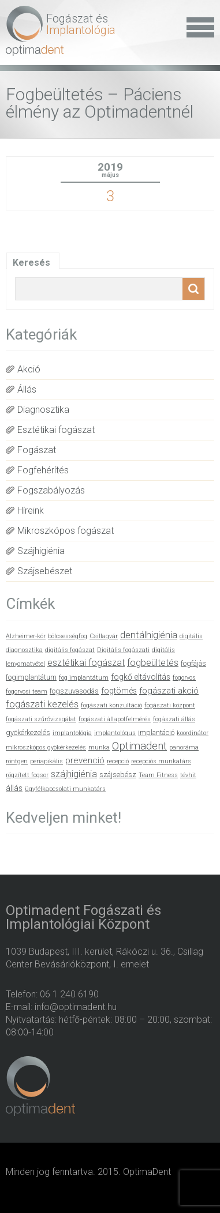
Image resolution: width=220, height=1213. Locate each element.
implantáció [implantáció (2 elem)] (156, 732)
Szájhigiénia (41, 550)
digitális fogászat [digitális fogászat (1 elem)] (70, 650)
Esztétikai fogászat (56, 429)
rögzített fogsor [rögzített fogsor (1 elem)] (27, 775)
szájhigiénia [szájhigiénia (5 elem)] (74, 774)
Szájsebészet (44, 571)
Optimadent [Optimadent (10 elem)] (139, 746)
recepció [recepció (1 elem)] (118, 761)
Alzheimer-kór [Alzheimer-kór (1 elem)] (26, 636)
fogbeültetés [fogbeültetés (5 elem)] (152, 662)
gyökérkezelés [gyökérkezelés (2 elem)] (28, 732)
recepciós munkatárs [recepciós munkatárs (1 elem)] (161, 761)
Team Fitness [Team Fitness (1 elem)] (158, 775)
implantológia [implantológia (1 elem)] (72, 733)
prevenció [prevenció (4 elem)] (85, 760)
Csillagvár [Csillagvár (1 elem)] (104, 636)
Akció (28, 369)
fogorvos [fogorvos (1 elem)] (184, 677)
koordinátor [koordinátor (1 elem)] (192, 733)
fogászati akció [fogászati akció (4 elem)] (169, 690)
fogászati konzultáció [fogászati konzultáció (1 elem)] (111, 705)
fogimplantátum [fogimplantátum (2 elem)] (31, 677)
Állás (26, 389)
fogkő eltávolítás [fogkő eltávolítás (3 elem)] (140, 676)
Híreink (30, 510)
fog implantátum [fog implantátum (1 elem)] (84, 677)
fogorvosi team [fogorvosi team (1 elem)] (26, 691)
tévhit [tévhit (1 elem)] (188, 775)
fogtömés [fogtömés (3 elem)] (119, 690)
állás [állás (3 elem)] (14, 788)
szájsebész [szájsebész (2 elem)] (117, 774)
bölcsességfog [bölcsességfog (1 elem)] (67, 636)
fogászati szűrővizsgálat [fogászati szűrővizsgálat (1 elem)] (41, 719)
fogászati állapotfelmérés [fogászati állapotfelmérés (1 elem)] (115, 719)
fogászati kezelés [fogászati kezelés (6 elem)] (42, 704)
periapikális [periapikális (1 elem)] (46, 761)
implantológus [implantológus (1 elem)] (115, 733)
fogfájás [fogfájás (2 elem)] (193, 663)
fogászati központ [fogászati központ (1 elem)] (169, 705)
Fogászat (36, 449)
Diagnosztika (43, 409)
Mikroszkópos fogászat (65, 530)
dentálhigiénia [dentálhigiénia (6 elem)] (148, 635)
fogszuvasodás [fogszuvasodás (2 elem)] (74, 691)
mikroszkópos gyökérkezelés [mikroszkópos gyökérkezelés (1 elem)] (46, 747)
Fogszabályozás (51, 490)
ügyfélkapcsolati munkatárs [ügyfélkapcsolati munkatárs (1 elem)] (65, 789)
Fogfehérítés (43, 470)
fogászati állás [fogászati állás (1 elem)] (174, 719)
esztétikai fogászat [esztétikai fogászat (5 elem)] (86, 662)
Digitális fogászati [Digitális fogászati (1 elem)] (123, 650)
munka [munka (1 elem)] (99, 747)
